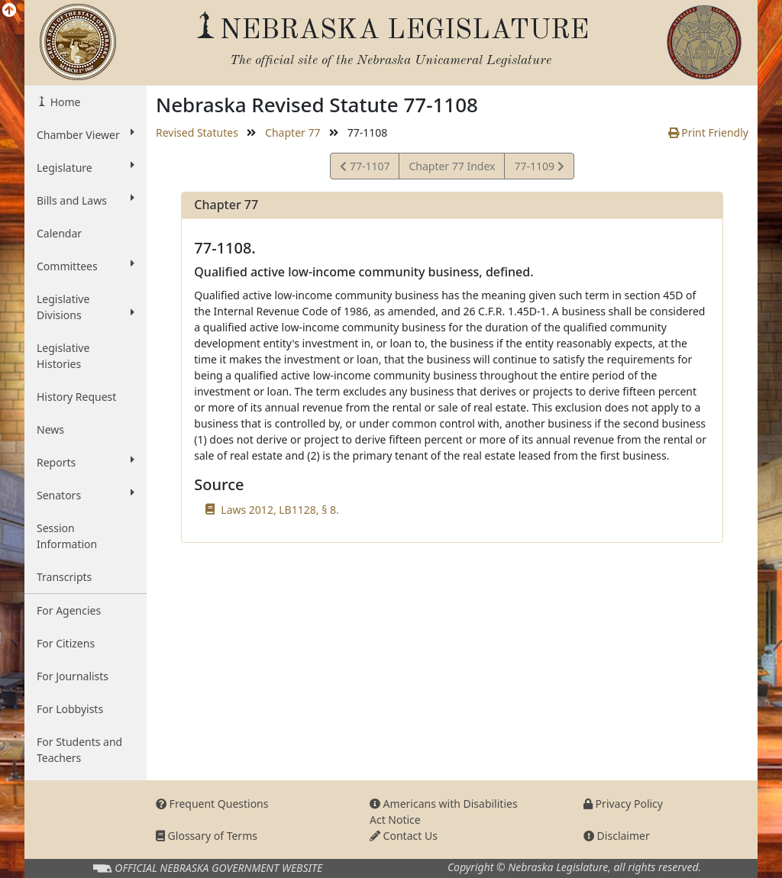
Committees (85, 265)
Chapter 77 (292, 132)
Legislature (85, 167)
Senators (85, 494)
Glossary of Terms (206, 835)
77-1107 (364, 168)
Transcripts (64, 577)
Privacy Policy (623, 803)
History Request (76, 396)
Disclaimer (616, 835)
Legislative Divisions (85, 307)
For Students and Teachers (79, 749)
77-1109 (538, 168)
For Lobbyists (70, 709)
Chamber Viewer (85, 134)
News (50, 429)
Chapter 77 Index (452, 166)
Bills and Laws (85, 200)
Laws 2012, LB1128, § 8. (279, 509)
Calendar (59, 233)
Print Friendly (708, 132)
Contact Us (404, 835)
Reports (85, 462)
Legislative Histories (63, 356)
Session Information (67, 536)
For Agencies (69, 610)
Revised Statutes (197, 132)
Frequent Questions (212, 803)
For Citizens (66, 643)
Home (63, 102)
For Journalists (72, 676)
